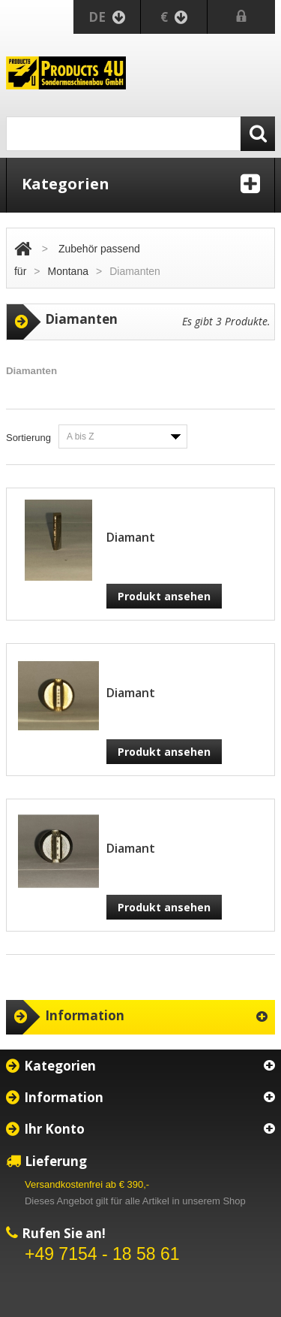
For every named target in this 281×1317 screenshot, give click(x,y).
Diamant (130, 537)
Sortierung (28, 437)
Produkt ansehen (164, 596)
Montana (68, 271)
